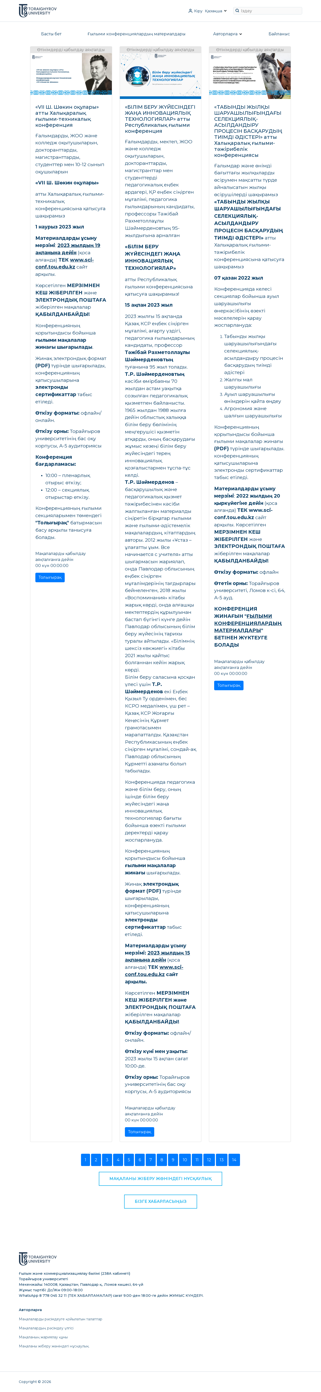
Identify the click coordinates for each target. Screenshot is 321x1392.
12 (209, 1159)
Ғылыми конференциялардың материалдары (137, 34)
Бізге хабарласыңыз (161, 1201)
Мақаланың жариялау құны (43, 1337)
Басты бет (51, 34)
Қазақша (213, 11)
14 (234, 1159)
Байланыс (279, 34)
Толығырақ (50, 577)
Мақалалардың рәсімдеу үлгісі (46, 1328)
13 (222, 1159)
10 (185, 1159)
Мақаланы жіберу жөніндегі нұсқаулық (160, 1178)
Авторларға (225, 34)
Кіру (198, 11)
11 (197, 1159)
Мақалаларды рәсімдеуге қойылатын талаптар (60, 1319)
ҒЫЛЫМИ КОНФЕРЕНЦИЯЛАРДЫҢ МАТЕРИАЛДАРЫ (248, 623)
